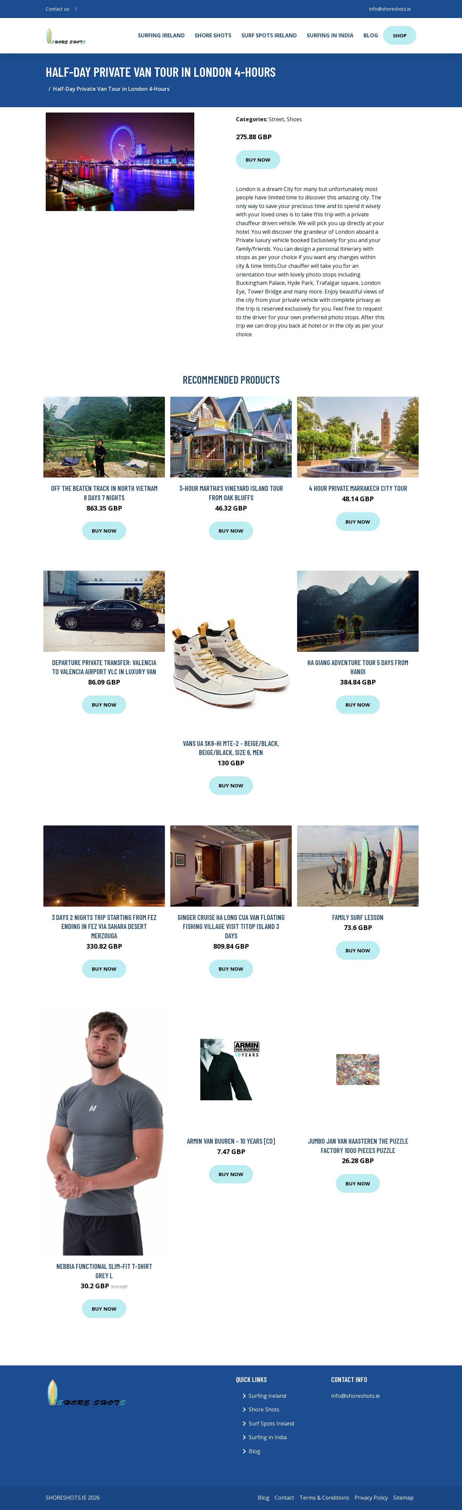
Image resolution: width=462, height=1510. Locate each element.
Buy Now (258, 159)
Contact (284, 1497)
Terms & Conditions (324, 1497)
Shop (400, 35)
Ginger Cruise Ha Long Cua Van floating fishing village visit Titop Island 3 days (231, 926)
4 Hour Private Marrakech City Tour (358, 488)
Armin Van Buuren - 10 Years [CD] (231, 1141)
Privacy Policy (371, 1497)
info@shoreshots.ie (390, 9)
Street (276, 119)
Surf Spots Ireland (269, 35)
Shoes (294, 119)
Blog (371, 35)
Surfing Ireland (161, 35)
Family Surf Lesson (358, 917)
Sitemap (403, 1497)
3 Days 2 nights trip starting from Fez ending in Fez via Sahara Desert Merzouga (104, 926)
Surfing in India (330, 35)
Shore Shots (213, 35)
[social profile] (76, 9)
